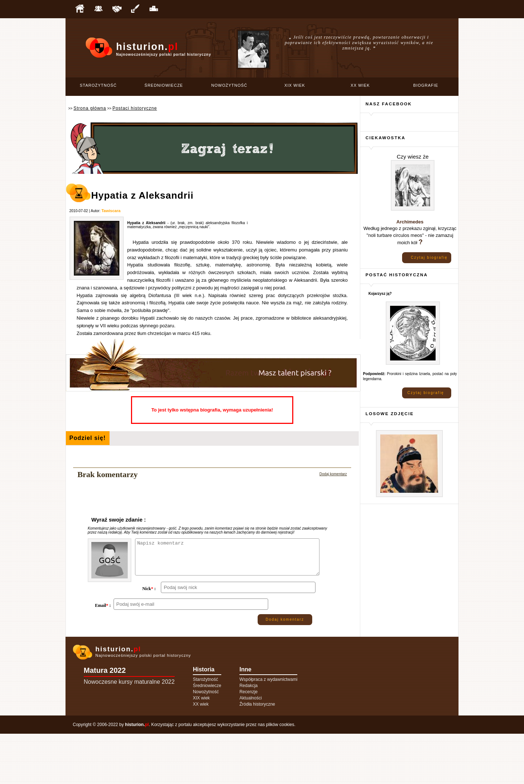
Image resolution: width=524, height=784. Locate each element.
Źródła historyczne (257, 754)
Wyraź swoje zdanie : (118, 519)
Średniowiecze (163, 85)
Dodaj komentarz (333, 474)
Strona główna (90, 108)
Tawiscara (111, 210)
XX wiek (360, 85)
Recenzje (248, 742)
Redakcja (248, 735)
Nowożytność (229, 85)
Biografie (425, 85)
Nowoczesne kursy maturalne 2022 (129, 732)
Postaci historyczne (134, 108)
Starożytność (98, 85)
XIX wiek (295, 85)
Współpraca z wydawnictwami (268, 729)
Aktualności (250, 748)
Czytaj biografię (429, 258)
